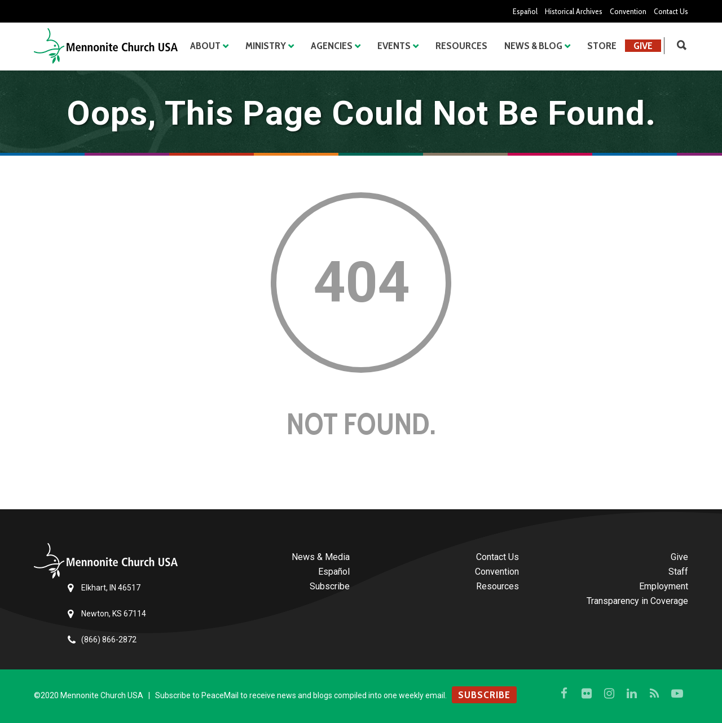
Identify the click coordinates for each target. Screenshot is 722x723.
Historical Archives (573, 11)
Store (602, 45)
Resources (461, 45)
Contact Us (671, 11)
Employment (663, 586)
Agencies (332, 45)
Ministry (265, 45)
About (205, 45)
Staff (678, 571)
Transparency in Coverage (637, 601)
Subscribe (330, 586)
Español (525, 11)
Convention (628, 11)
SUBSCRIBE (484, 695)
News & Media (321, 557)
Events (394, 45)
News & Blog (533, 45)
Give (643, 45)
